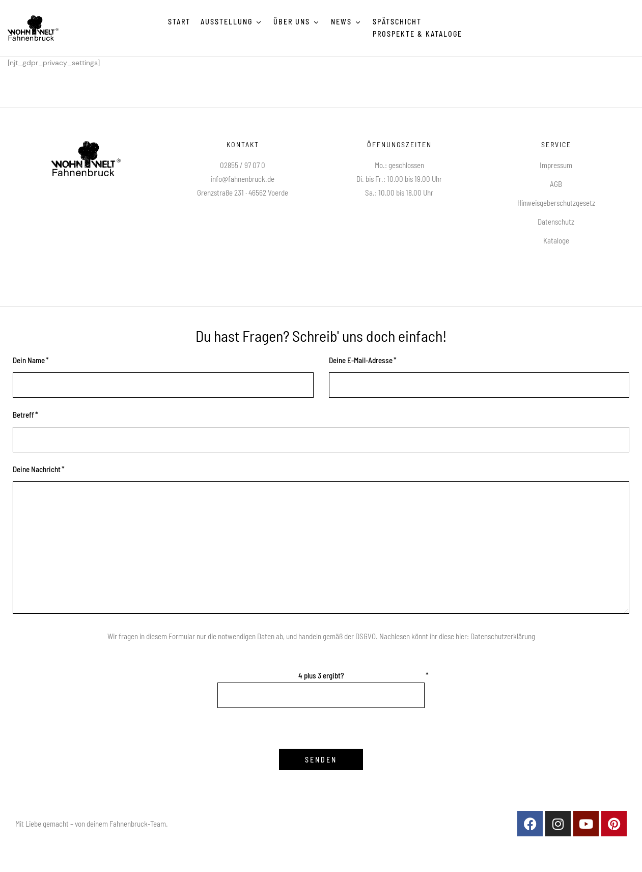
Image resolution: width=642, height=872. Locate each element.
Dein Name (29, 360)
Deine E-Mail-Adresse (361, 360)
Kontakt (243, 144)
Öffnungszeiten (399, 144)
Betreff (23, 414)
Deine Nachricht (37, 469)
